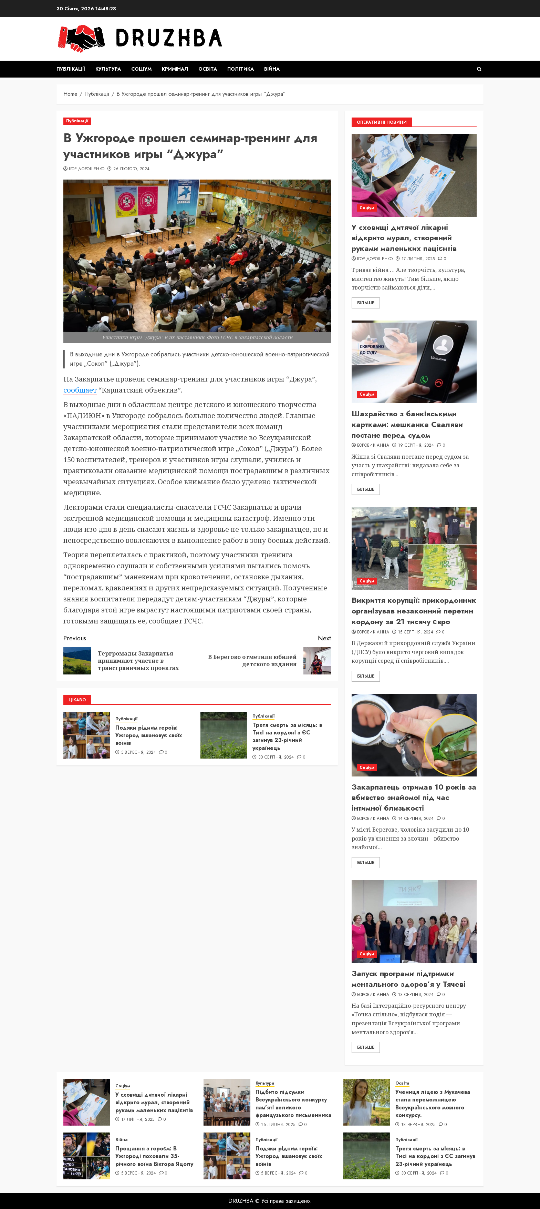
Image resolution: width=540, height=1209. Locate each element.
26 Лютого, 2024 (131, 169)
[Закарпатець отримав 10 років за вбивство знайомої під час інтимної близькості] (414, 735)
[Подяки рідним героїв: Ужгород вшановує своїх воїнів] (86, 735)
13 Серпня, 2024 (416, 995)
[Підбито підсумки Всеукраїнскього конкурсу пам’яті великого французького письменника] (227, 1102)
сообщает (80, 390)
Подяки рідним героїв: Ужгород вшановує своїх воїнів (148, 735)
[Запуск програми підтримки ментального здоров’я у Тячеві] (414, 921)
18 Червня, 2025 (418, 1125)
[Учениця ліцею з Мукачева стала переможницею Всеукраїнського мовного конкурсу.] (366, 1102)
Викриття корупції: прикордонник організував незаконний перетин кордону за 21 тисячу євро (414, 611)
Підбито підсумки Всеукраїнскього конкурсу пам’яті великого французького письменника (293, 1103)
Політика (240, 68)
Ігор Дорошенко (86, 169)
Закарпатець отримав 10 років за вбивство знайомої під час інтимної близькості (414, 797)
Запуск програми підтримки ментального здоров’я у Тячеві (409, 978)
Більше (365, 303)
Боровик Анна (373, 445)
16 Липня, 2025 (278, 1125)
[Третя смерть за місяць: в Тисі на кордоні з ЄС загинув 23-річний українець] (223, 735)
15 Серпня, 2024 (415, 632)
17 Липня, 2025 (418, 259)
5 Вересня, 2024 (138, 752)
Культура (108, 68)
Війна (272, 68)
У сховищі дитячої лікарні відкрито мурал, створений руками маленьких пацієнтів (404, 238)
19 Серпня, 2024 (416, 445)
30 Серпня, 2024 (276, 757)
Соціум (141, 68)
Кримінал (175, 68)
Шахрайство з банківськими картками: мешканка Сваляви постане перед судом (407, 424)
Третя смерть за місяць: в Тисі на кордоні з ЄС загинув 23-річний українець (287, 736)
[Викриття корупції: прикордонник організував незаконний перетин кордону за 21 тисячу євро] (414, 548)
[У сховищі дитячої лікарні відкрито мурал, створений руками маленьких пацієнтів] (414, 175)
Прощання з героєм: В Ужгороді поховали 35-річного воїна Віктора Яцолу (154, 1156)
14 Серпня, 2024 (416, 819)
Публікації (70, 68)
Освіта (207, 68)
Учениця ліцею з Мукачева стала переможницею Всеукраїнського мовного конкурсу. (432, 1103)
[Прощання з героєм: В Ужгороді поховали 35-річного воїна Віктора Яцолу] (86, 1155)
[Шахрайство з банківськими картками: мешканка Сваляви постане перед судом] (414, 362)
